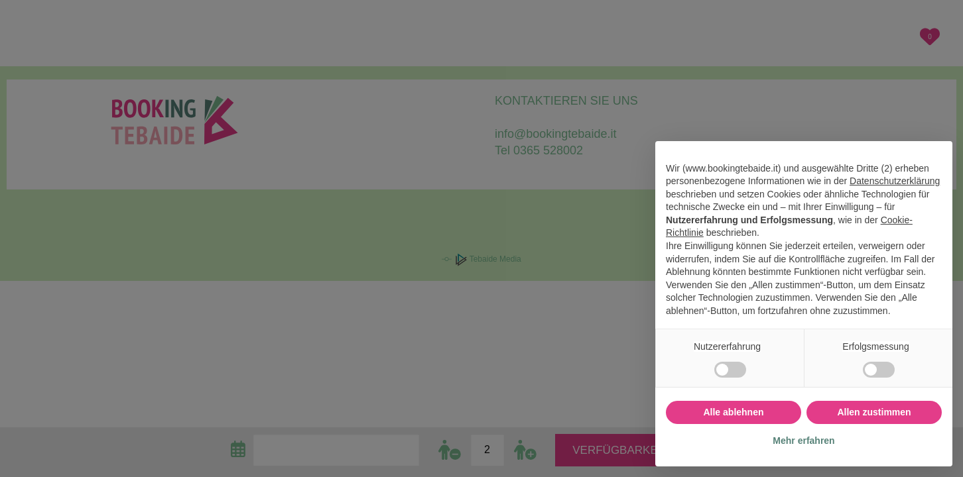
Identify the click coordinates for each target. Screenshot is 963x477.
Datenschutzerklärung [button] (895, 181)
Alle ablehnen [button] (733, 412)
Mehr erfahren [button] (803, 440)
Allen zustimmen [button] (874, 412)
